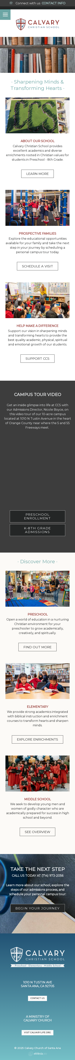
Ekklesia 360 (37, 1054)
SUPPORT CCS (37, 358)
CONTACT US (37, 998)
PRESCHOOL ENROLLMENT (37, 516)
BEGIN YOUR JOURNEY (37, 908)
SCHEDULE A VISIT (37, 266)
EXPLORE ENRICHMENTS (37, 739)
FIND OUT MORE (37, 647)
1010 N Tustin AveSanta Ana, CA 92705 (37, 984)
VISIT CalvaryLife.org (37, 1032)
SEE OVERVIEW (37, 832)
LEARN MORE (37, 174)
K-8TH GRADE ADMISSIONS (37, 530)
